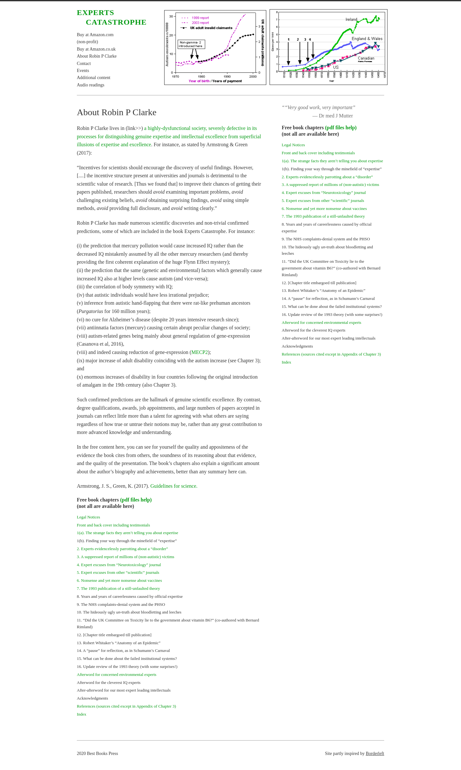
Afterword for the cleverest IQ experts (109, 682)
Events (83, 70)
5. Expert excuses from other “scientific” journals (118, 572)
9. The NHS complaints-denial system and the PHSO (121, 604)
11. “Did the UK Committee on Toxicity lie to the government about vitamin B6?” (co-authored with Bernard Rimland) (331, 268)
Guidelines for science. (174, 486)
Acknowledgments (92, 698)
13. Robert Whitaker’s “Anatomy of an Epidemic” (118, 642)
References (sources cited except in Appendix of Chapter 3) (126, 706)
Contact (84, 63)
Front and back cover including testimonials (113, 525)
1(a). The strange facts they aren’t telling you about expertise (127, 532)
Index (81, 714)
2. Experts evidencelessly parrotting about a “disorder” (122, 548)
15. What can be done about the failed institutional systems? (127, 658)
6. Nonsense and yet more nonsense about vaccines (119, 580)
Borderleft (375, 753)
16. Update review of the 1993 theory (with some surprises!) (127, 666)
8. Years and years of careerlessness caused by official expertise (130, 596)
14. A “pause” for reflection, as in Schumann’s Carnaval (123, 650)
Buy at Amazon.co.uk (96, 49)
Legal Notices (88, 517)
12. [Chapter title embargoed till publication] (114, 634)
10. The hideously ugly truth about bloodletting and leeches (129, 612)
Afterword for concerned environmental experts (116, 674)
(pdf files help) (136, 499)
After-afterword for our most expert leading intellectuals (124, 690)
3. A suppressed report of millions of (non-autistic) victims (125, 556)
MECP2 (199, 352)
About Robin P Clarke (97, 56)
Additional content (93, 77)
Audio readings (90, 85)
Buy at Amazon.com (95, 34)
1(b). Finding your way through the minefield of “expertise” (127, 540)
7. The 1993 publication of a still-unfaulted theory (118, 588)
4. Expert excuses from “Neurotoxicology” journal (119, 564)
